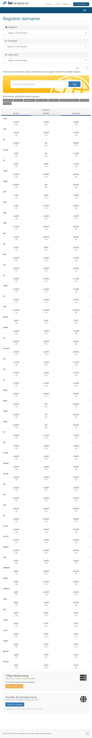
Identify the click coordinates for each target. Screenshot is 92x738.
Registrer (66, 4)
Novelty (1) (84, 100)
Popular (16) (8, 100)
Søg (74, 84)
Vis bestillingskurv (81, 4)
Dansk (49, 4)
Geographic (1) (29, 100)
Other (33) (7, 103)
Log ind (57, 4)
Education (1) (53, 100)
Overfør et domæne (15, 704)
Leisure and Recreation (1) (69, 100)
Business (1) (18, 100)
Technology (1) (42, 100)
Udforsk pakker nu (14, 686)
